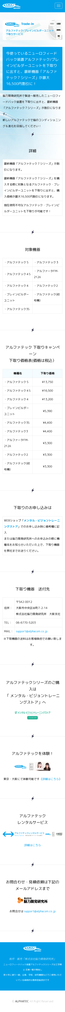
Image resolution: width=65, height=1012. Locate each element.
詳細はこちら (50, 779)
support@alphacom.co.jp (31, 631)
